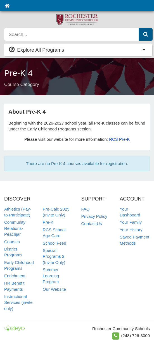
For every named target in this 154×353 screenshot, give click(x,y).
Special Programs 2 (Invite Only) (54, 256)
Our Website (54, 289)
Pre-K (48, 222)
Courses (12, 241)
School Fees (54, 243)
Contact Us (91, 223)
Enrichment (14, 275)
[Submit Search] (146, 34)
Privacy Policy (94, 216)
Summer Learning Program (51, 275)
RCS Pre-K (119, 139)
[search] (71, 34)
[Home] (7, 5)
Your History (131, 229)
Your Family (131, 222)
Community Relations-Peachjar (14, 228)
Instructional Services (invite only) (18, 302)
